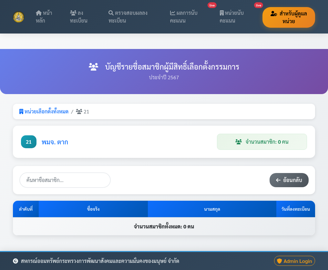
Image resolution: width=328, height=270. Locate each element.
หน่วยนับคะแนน (239, 14)
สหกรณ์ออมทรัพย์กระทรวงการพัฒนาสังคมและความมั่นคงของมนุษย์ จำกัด (96, 260)
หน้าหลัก (44, 16)
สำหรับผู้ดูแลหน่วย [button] (289, 17)
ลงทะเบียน (78, 16)
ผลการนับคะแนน (191, 14)
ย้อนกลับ (289, 180)
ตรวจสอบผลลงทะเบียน (127, 16)
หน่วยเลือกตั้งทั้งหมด (43, 111)
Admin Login (294, 260)
